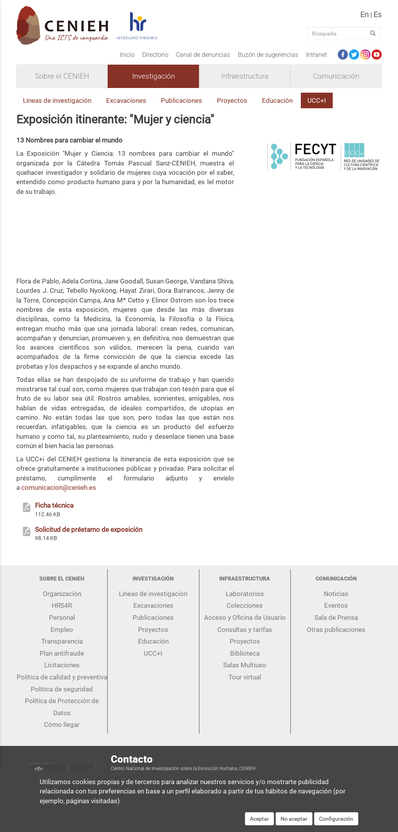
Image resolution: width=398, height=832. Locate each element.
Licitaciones (62, 665)
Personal (62, 617)
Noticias (336, 594)
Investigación (153, 76)
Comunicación (336, 76)
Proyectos (232, 100)
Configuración (336, 819)
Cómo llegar (62, 724)
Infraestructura (244, 76)
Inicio (127, 54)
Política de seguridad (62, 689)
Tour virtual (245, 677)
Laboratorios (245, 594)
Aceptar (259, 819)
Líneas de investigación (57, 100)
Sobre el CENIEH (62, 76)
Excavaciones (126, 100)
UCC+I (316, 100)
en (364, 14)
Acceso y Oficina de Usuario (245, 617)
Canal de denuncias (203, 54)
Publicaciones (181, 100)
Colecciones (245, 605)
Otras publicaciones (336, 629)
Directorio (155, 54)
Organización (62, 594)
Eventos (336, 605)
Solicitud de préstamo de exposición (88, 529)
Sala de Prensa (336, 617)
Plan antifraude (62, 653)
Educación (277, 100)
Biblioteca (245, 653)
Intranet (316, 54)
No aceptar (294, 819)
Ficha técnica (54, 505)
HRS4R (62, 605)
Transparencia (62, 641)
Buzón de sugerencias (268, 54)
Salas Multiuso (244, 665)
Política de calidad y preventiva (62, 677)
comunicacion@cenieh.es (58, 487)
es (378, 14)
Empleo (62, 629)
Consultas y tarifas (244, 629)
